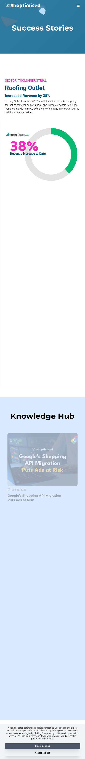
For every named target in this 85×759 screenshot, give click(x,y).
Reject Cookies (42, 746)
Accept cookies (42, 753)
